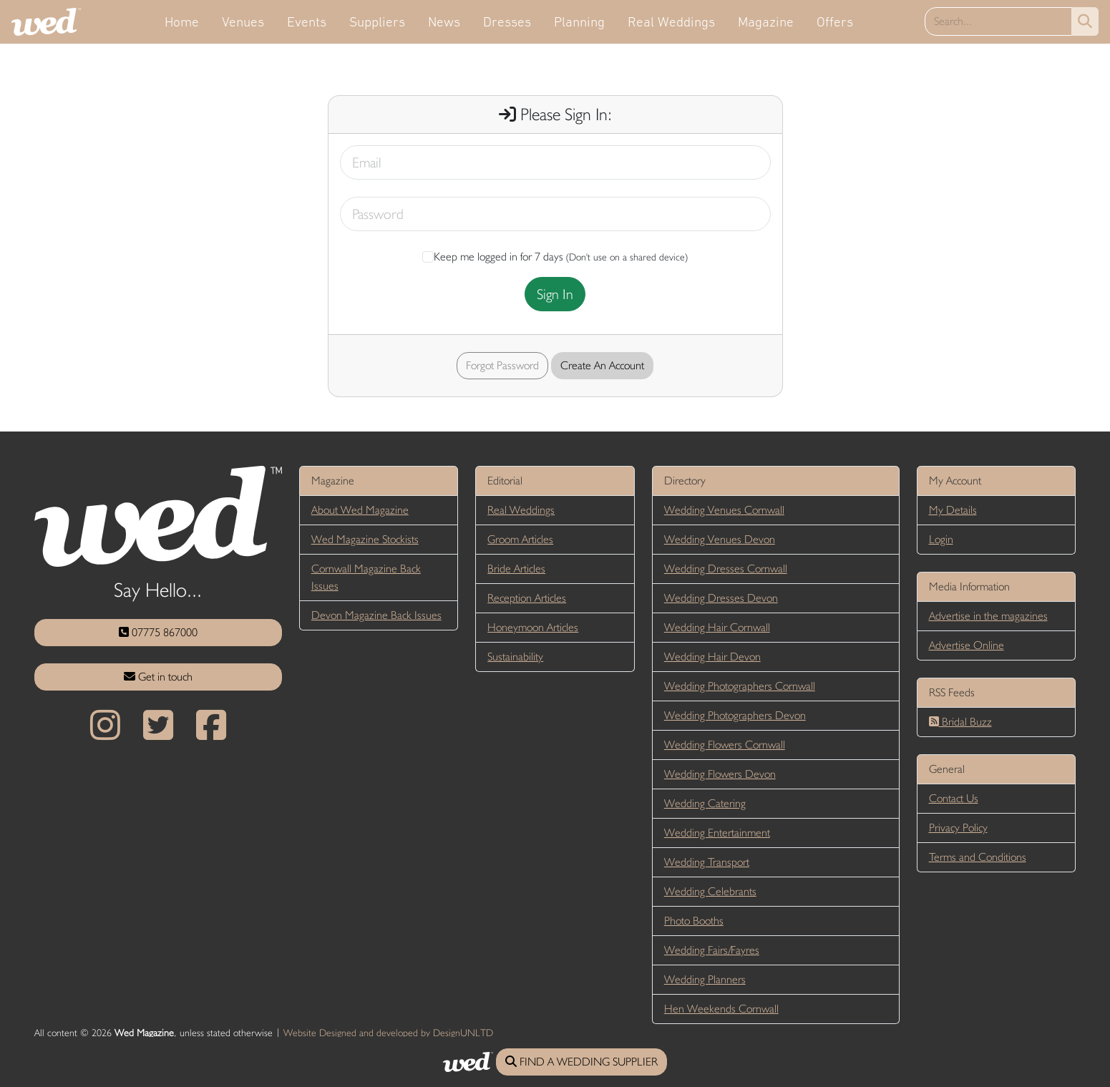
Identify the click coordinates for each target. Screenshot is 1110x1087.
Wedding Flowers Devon (720, 774)
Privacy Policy (958, 827)
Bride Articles (516, 568)
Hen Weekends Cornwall (721, 1008)
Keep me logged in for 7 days (492, 256)
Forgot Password (502, 365)
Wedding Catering (705, 803)
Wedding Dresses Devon (721, 598)
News (444, 21)
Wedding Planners (705, 979)
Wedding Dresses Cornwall (725, 568)
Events (306, 21)
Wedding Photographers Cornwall (739, 686)
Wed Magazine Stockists (365, 539)
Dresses (507, 21)
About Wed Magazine (360, 510)
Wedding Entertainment (717, 832)
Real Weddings (671, 21)
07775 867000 (158, 632)
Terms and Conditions (977, 857)
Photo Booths (694, 920)
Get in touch (158, 676)
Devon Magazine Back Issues (376, 615)
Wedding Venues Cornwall (724, 510)
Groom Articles (520, 539)
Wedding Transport (706, 862)
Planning (579, 21)
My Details (953, 510)
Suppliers (377, 21)
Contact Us (953, 798)
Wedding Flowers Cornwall (724, 744)
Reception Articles (526, 598)
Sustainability (515, 656)
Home (182, 21)
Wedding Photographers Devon (735, 715)
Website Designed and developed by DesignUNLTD (388, 1032)
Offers (835, 21)
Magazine (766, 21)
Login (941, 539)
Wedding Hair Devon (712, 656)
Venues (243, 21)
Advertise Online (966, 645)
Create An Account (602, 365)
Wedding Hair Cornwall (717, 627)
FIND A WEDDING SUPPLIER (581, 1061)
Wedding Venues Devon (719, 539)
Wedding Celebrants (710, 891)
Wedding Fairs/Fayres (711, 950)
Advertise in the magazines (988, 616)
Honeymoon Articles (532, 627)
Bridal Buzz (960, 721)
